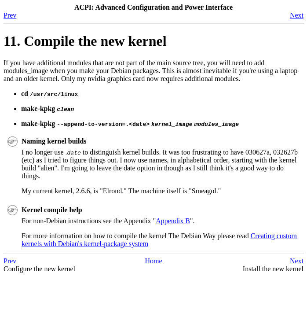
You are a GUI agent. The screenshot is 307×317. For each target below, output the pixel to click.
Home (153, 261)
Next (296, 15)
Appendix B (173, 221)
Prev (10, 15)
